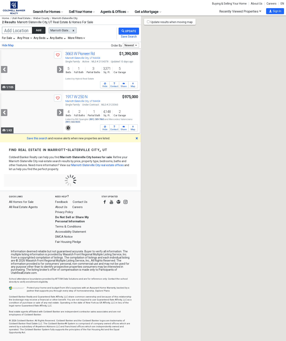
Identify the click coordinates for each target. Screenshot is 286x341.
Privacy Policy (64, 212)
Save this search (37, 138)
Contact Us (80, 202)
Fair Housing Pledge (68, 242)
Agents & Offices (114, 12)
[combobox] (8, 38)
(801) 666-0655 (72, 122)
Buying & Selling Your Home (229, 3)
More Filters (75, 38)
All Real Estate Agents (23, 207)
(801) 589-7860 (96, 119)
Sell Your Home (82, 12)
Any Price (23, 38)
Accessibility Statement (70, 231)
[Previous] (4, 69)
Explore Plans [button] (102, 291)
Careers (271, 3)
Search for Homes (48, 12)
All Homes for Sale (21, 202)
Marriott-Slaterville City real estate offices (97, 165)
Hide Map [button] (8, 45)
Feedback (61, 202)
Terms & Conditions (68, 226)
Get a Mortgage (148, 12)
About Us (256, 3)
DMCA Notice (64, 236)
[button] (275, 11)
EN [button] (282, 3)
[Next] (60, 69)
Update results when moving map (172, 22)
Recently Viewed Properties (240, 11)
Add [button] (38, 30)
